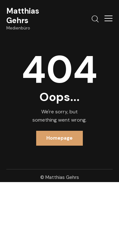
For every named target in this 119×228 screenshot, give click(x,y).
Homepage (59, 138)
